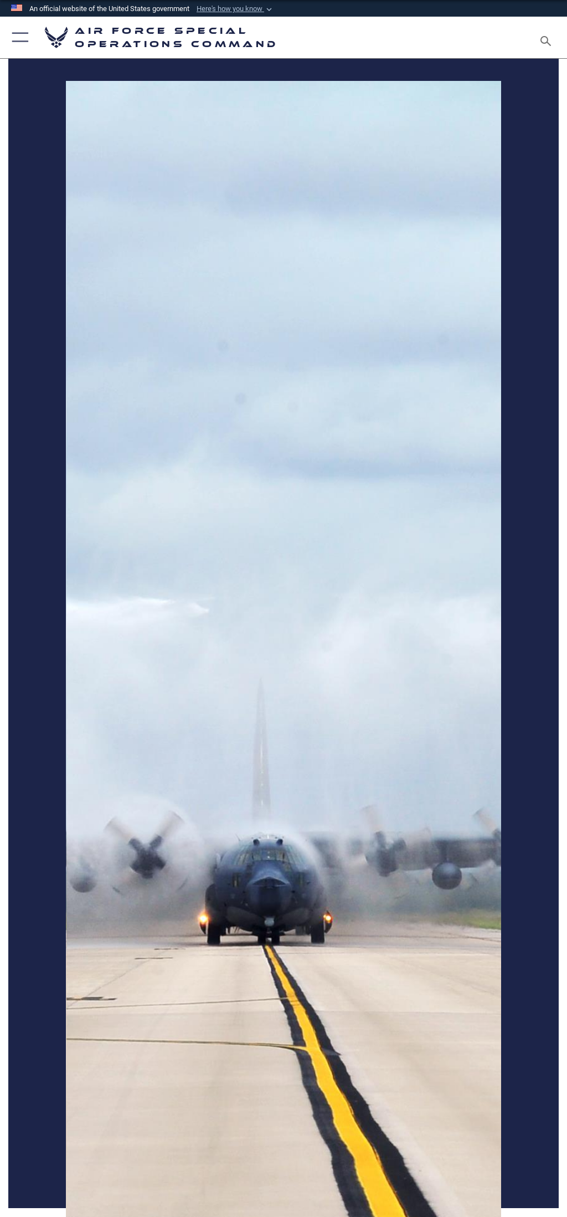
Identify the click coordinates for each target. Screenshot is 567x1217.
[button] (235, 8)
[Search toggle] (548, 37)
